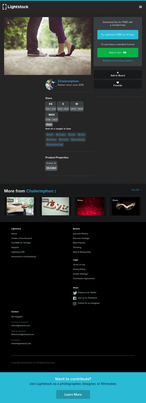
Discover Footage (81, 238)
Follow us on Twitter (87, 292)
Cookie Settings (80, 273)
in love (63, 139)
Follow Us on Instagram (89, 303)
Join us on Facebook (87, 297)
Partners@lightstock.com (22, 334)
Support (15, 247)
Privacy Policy (79, 269)
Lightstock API (18, 252)
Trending (77, 247)
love (72, 134)
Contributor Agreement (84, 278)
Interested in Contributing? (23, 256)
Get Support (17, 316)
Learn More (73, 394)
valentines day (55, 144)
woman (51, 139)
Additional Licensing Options (118, 60)
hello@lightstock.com (21, 343)
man (81, 134)
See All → (136, 190)
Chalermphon (68, 81)
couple (60, 134)
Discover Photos (80, 233)
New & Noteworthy (82, 252)
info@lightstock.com (20, 325)
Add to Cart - (117, 52)
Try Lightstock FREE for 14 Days (118, 34)
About (14, 233)
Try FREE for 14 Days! (21, 242)
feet (50, 134)
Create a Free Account (21, 238)
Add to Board (118, 74)
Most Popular (79, 242)
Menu (140, 7)
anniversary (77, 139)
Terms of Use (79, 264)
